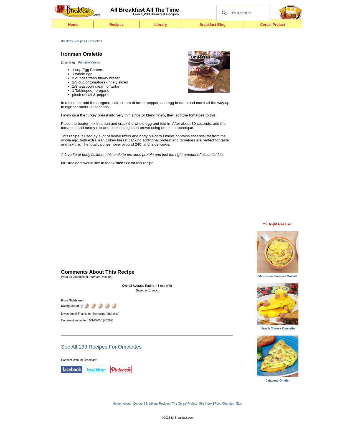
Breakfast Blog (212, 24)
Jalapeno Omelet (277, 379)
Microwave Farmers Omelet (277, 275)
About (127, 403)
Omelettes (95, 41)
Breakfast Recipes (73, 41)
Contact (138, 403)
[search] (242, 13)
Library (160, 24)
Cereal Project (272, 24)
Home (73, 24)
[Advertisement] (147, 216)
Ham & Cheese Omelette (277, 327)
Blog (239, 403)
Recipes (116, 24)
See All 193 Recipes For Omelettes (101, 347)
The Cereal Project (184, 403)
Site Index (205, 403)
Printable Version (89, 62)
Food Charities (224, 403)
